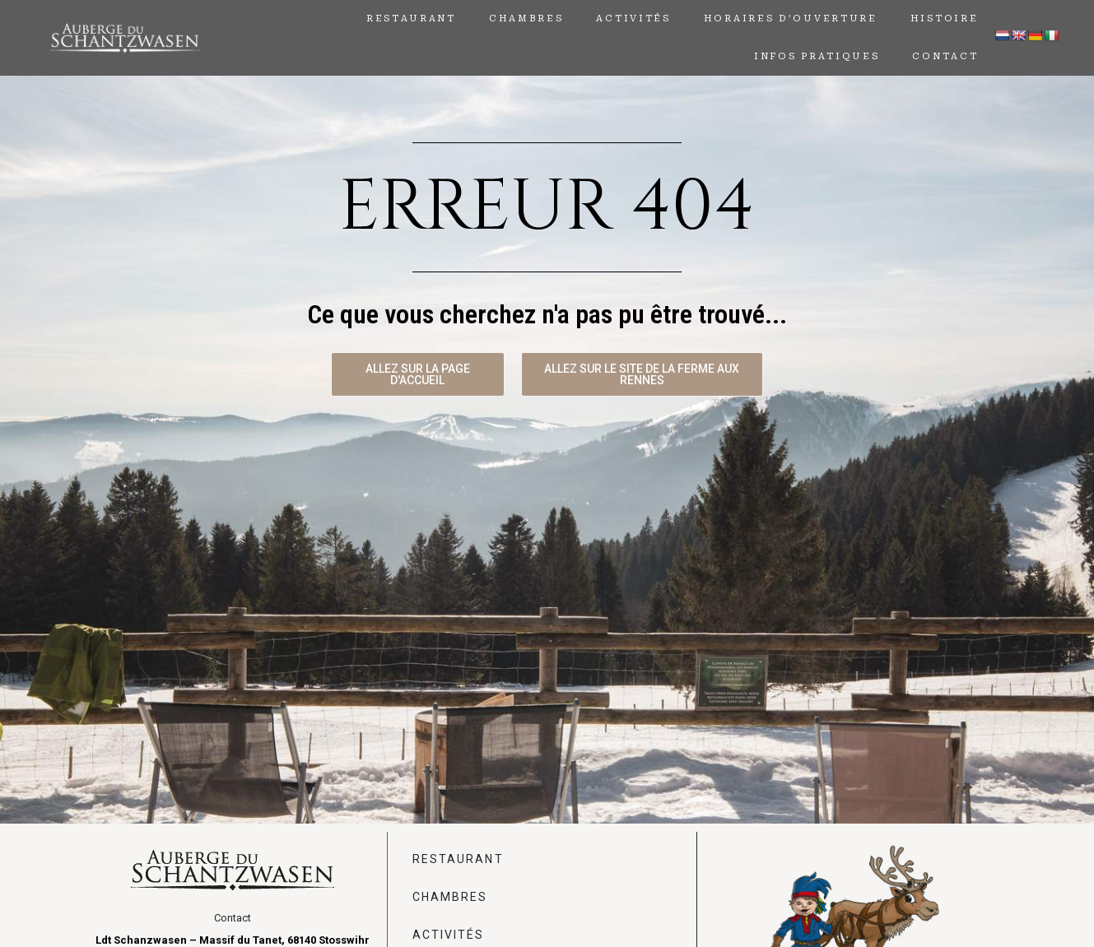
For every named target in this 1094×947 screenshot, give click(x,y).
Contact (945, 56)
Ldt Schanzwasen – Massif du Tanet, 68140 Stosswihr (232, 940)
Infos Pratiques (817, 56)
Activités (633, 18)
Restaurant (411, 18)
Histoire (944, 18)
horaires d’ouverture (791, 18)
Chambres (526, 18)
